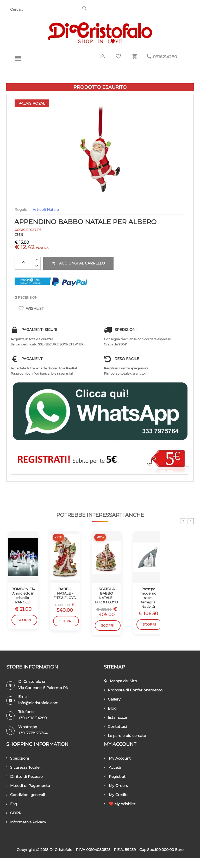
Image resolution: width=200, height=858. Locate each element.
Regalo (21, 209)
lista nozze (115, 717)
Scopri (24, 620)
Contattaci (115, 726)
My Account (117, 758)
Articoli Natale (46, 209)
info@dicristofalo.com (38, 703)
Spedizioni (17, 758)
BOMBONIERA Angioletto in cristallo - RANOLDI (23, 595)
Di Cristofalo (60, 849)
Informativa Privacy (26, 822)
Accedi (112, 767)
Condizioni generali (25, 794)
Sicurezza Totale (22, 767)
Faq (11, 804)
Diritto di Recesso (24, 776)
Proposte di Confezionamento (133, 690)
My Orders (116, 785)
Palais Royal (31, 103)
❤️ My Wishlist (120, 804)
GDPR (13, 813)
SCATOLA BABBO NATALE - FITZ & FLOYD (106, 595)
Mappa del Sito (120, 681)
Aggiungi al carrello (78, 263)
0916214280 (165, 56)
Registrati (115, 776)
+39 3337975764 (32, 733)
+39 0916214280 (32, 718)
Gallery (112, 699)
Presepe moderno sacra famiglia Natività (148, 598)
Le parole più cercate (125, 735)
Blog (110, 708)
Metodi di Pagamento (28, 785)
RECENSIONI (27, 297)
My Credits (116, 794)
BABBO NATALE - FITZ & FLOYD (64, 593)
